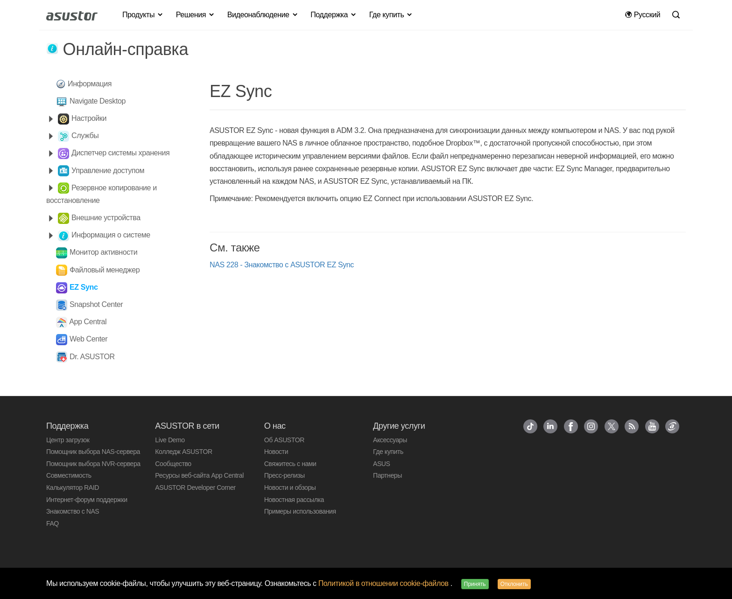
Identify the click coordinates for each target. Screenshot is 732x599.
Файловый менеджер (105, 270)
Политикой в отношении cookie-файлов (384, 583)
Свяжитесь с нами (290, 463)
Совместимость (69, 475)
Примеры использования (300, 511)
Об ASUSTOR (284, 440)
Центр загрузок (67, 440)
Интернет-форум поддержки (86, 499)
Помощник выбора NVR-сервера (93, 463)
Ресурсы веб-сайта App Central (199, 475)
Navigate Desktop (98, 101)
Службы (85, 135)
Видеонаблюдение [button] (262, 15)
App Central (87, 322)
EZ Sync (84, 287)
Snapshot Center (96, 304)
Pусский (642, 15)
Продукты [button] (143, 15)
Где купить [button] (391, 15)
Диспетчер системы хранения (120, 153)
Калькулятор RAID (72, 487)
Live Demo (169, 440)
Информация (90, 84)
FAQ (52, 523)
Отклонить (514, 584)
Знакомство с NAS (72, 511)
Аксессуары (390, 440)
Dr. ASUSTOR (92, 357)
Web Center (88, 339)
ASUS (381, 463)
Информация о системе (110, 235)
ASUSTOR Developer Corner (195, 487)
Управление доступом (107, 170)
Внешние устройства (106, 218)
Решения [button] (195, 15)
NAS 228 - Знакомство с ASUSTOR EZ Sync (282, 265)
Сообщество (173, 463)
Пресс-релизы (284, 475)
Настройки (88, 118)
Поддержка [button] (333, 15)
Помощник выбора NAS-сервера (93, 451)
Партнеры (387, 475)
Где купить (388, 451)
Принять (475, 584)
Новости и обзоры (290, 487)
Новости (276, 451)
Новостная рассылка (294, 499)
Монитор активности (103, 252)
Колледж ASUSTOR (183, 451)
